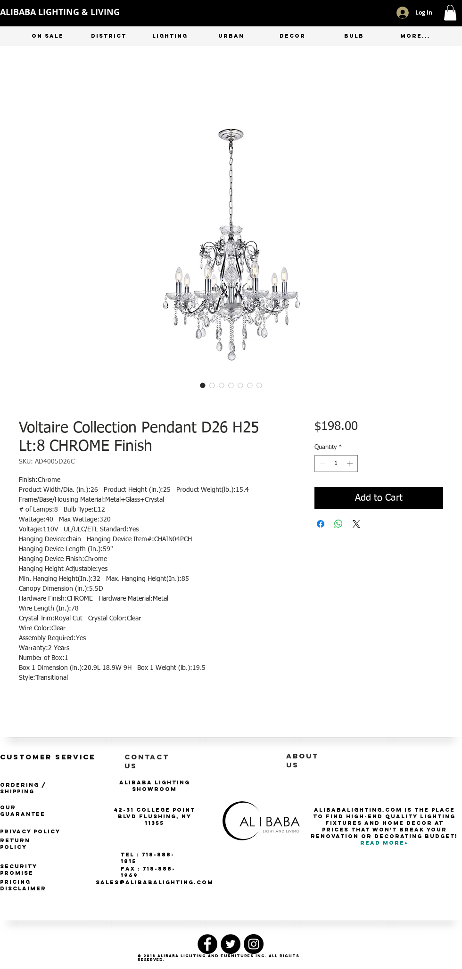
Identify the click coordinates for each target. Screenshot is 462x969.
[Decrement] (321, 464)
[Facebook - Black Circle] (207, 944)
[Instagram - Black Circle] (254, 944)
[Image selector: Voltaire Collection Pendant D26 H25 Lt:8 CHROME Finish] (202, 385)
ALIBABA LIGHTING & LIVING (60, 12)
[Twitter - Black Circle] (230, 944)
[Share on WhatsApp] (338, 523)
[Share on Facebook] (320, 523)
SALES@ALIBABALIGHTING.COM (155, 882)
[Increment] (350, 464)
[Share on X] (356, 523)
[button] (450, 12)
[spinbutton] (336, 464)
